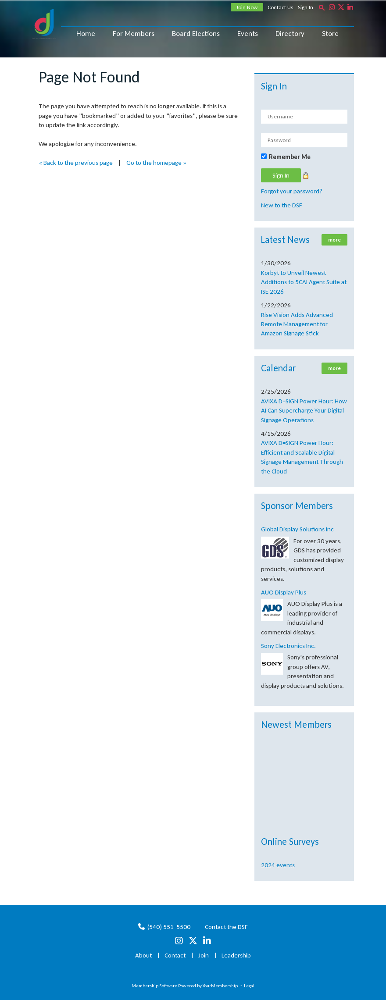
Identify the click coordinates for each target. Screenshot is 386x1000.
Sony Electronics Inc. (288, 646)
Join (203, 955)
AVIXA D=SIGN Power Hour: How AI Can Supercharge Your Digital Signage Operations (304, 410)
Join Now (246, 7)
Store (330, 33)
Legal (249, 986)
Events (247, 33)
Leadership (236, 955)
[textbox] (322, 7)
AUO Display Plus (283, 592)
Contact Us (280, 7)
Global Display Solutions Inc (297, 529)
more (334, 240)
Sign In (305, 7)
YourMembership (220, 986)
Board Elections (196, 33)
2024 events (278, 865)
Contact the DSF (226, 927)
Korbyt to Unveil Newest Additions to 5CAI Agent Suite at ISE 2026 (304, 282)
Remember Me (290, 157)
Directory (289, 33)
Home (85, 33)
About (143, 955)
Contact (175, 955)
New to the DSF (281, 205)
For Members (133, 33)
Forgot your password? (291, 191)
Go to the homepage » (156, 163)
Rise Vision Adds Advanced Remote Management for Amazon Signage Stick (297, 324)
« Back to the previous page (76, 163)
